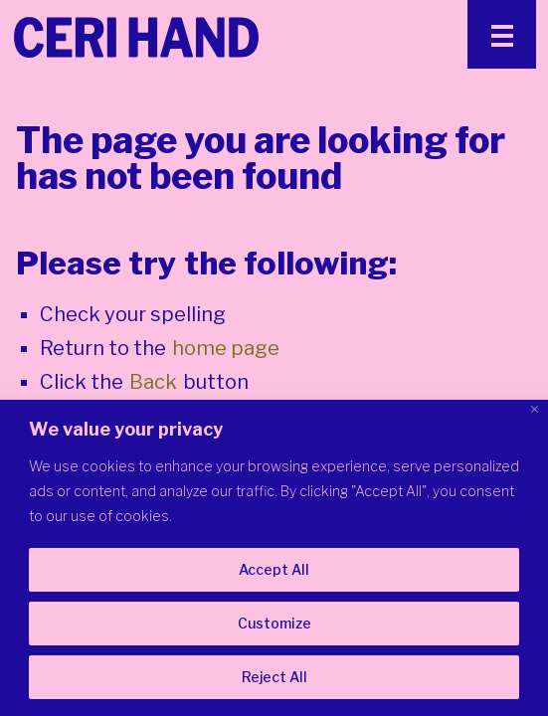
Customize (274, 623)
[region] (274, 558)
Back (153, 382)
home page (225, 348)
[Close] (534, 409)
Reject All (274, 676)
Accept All (274, 569)
